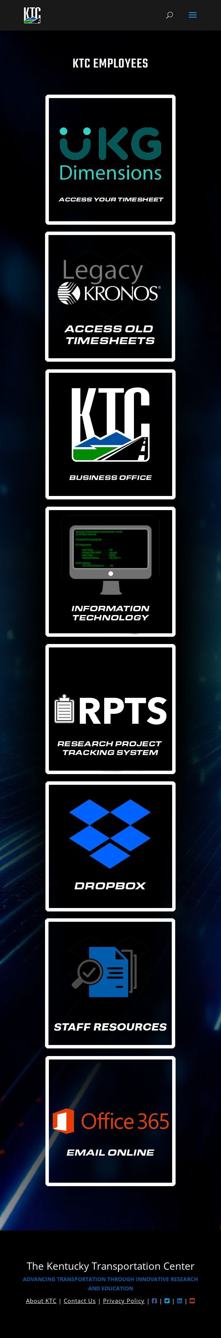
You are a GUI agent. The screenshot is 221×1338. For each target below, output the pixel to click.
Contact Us (80, 1300)
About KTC (41, 1300)
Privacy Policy (124, 1300)
